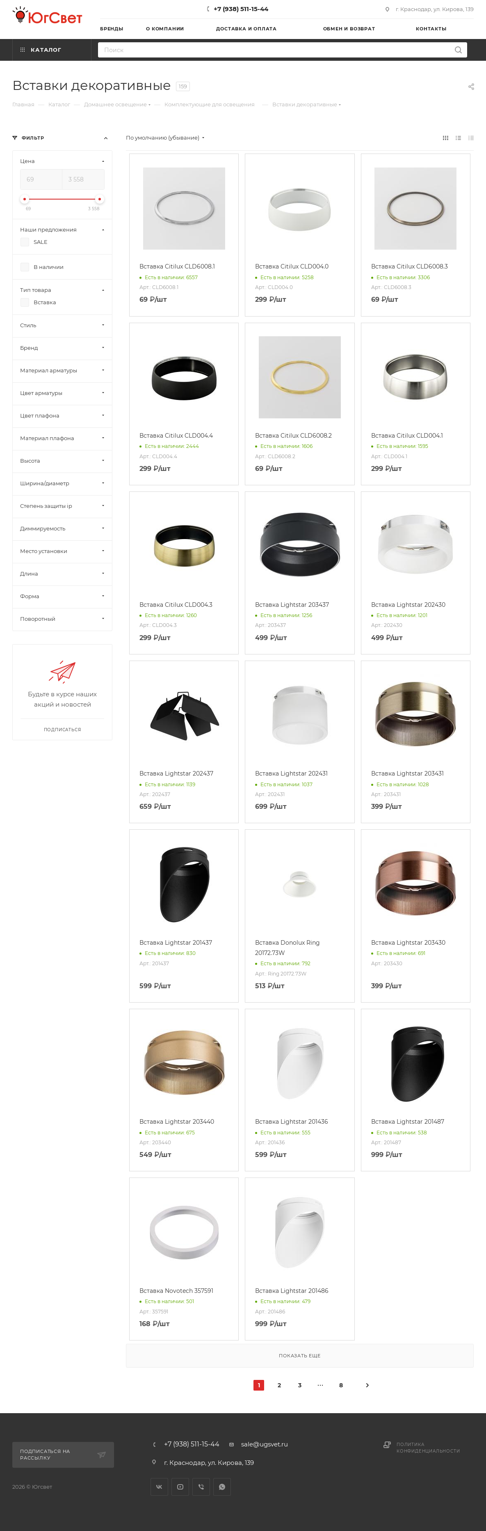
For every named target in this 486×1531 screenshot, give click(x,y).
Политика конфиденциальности (428, 1448)
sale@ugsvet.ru (264, 1444)
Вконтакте (159, 1487)
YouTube (180, 1487)
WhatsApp (222, 1487)
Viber (201, 1487)
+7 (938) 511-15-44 (241, 9)
